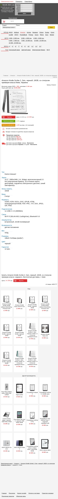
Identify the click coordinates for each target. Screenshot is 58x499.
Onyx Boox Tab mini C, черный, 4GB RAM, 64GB (19, 421)
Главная (4, 493)
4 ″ (9, 46)
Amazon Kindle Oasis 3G (45, 335)
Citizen (41, 32)
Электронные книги (7, 1)
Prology (31, 35)
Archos (29, 32)
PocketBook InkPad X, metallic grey (45, 393)
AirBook (16, 32)
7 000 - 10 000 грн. (27, 40)
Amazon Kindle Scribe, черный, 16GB (32, 306)
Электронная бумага (38, 50)
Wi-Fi (48, 50)
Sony (46, 35)
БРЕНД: (6, 32)
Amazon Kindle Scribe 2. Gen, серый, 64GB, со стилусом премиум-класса (19, 361)
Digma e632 (19, 394)
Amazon (22, 32)
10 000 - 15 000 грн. (40, 40)
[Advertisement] (29, 63)
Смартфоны (28, 1)
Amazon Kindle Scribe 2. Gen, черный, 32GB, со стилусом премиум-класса (32, 333)
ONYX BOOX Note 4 (19, 448)
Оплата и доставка (34, 493)
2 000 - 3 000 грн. (14, 38)
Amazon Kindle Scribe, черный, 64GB (6, 361)
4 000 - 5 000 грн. (38, 38)
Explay (47, 32)
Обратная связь (21, 496)
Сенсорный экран (14, 50)
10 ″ (29, 46)
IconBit (11, 35)
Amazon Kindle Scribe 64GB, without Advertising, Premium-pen (45, 306)
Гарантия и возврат (48, 493)
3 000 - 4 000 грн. (26, 38)
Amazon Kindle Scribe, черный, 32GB (19, 334)
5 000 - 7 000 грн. (14, 40)
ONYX (16, 35)
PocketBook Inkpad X (32, 393)
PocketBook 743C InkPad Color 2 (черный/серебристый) (45, 421)
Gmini (52, 32)
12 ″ (36, 46)
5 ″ (13, 46)
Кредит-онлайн (21, 493)
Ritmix (42, 35)
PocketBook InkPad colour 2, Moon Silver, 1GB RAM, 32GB (32, 449)
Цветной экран (26, 50)
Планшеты (19, 1)
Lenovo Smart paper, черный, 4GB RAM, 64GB (6, 420)
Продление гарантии (8, 496)
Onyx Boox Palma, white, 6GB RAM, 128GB (6, 393)
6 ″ (16, 46)
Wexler (52, 35)
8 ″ (22, 46)
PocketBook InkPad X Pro (32, 420)
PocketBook (23, 35)
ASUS (11, 32)
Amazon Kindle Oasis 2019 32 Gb (19, 305)
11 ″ (32, 46)
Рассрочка (12, 493)
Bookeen (35, 32)
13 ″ (40, 46)
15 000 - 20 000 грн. (15, 43)
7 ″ (19, 46)
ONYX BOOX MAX (45, 450)
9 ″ (25, 46)
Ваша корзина (13, 18)
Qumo (36, 35)
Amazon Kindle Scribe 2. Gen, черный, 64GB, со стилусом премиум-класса (32, 361)
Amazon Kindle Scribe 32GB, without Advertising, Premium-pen (6, 306)
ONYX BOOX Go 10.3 (6, 448)
